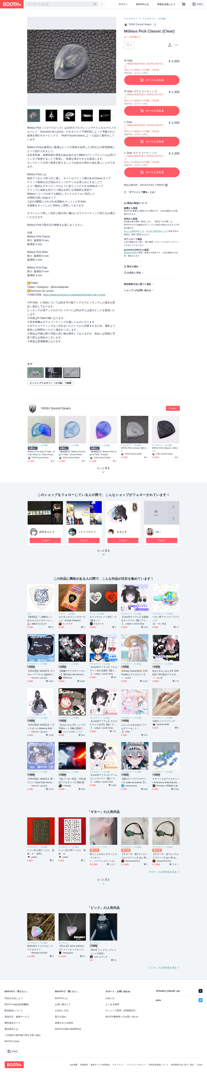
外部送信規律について (158, 1065)
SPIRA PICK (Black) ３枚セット (165, 449)
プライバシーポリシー (136, 1065)
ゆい (158, 531)
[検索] (95, 4)
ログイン (123, 4)
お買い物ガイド (63, 1004)
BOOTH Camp (12, 1041)
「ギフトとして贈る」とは (140, 192)
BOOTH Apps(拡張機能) (17, 1004)
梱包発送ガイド (12, 1023)
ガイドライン (118, 1065)
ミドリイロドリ (87, 531)
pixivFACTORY (130, 252)
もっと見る (103, 553)
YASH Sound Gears (56, 408)
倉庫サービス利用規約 (100, 1065)
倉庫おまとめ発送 (64, 1023)
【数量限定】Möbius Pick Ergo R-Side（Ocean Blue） (72, 452)
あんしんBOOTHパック (134, 231)
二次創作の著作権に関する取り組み (23, 1035)
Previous (29, 61)
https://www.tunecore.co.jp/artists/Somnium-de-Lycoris (74, 294)
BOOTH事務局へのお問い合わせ (121, 1016)
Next (113, 61)
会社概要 (74, 1065)
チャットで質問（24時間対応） (121, 1010)
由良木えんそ (47, 531)
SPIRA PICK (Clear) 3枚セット (134, 449)
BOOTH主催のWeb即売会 (68, 1029)
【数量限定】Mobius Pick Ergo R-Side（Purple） (103, 452)
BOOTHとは (142, 4)
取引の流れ (132, 266)
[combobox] (61, 4)
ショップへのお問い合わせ (137, 290)
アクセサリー (130, 18)
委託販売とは (11, 1029)
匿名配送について (14, 1010)
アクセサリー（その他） (154, 18)
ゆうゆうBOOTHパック (156, 231)
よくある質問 (112, 1004)
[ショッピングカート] (184, 4)
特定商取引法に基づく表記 (137, 284)
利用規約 (84, 1065)
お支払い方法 (134, 272)
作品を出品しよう (166, 4)
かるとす (122, 531)
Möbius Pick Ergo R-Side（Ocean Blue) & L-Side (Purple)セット (41, 453)
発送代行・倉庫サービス (17, 1016)
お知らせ (109, 998)
